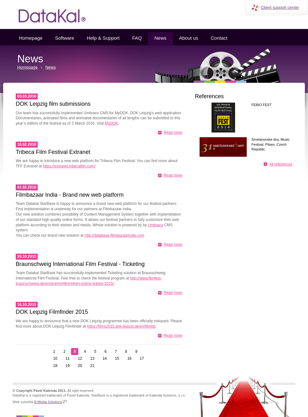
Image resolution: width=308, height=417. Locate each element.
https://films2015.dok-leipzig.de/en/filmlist (121, 326)
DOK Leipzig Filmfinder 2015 (52, 312)
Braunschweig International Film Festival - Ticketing (80, 264)
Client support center (280, 7)
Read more (173, 132)
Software (64, 38)
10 (55, 358)
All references (280, 164)
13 (92, 358)
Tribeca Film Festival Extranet (53, 152)
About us (188, 38)
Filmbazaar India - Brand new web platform (70, 195)
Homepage (30, 38)
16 (129, 358)
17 (142, 358)
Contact (219, 38)
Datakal (47, 14)
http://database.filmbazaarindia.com (114, 235)
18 (55, 365)
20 (80, 365)
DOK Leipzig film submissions (53, 104)
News (160, 38)
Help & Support (103, 38)
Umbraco (155, 225)
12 (80, 358)
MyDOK (111, 123)
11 (67, 358)
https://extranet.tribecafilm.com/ (69, 166)
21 (92, 365)
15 (117, 358)
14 (104, 358)
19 (67, 365)
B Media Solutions (48, 402)
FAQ (137, 38)
